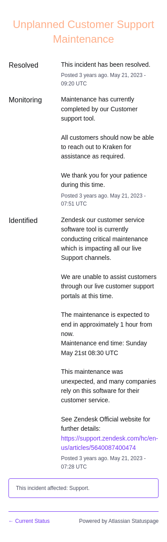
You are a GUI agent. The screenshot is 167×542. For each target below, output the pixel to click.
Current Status (29, 521)
